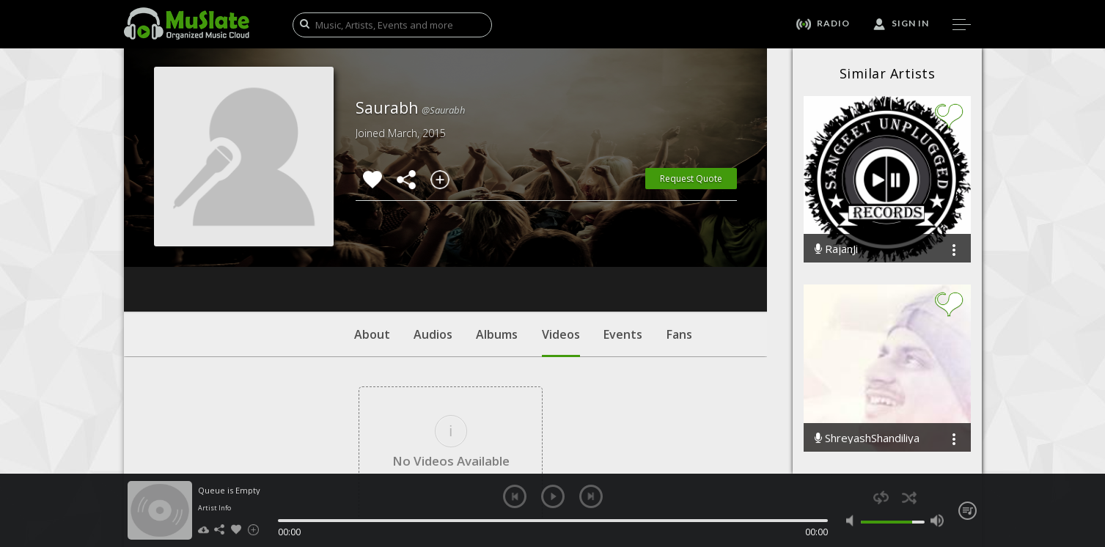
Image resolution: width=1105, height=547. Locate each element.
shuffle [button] (909, 497)
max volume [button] (937, 520)
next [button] (591, 496)
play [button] (553, 496)
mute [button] (853, 520)
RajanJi (836, 249)
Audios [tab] (433, 246)
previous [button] (514, 496)
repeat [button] (881, 497)
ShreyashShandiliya (867, 438)
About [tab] (372, 246)
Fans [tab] (679, 246)
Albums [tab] (497, 246)
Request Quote (691, 178)
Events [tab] (622, 246)
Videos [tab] (561, 253)
